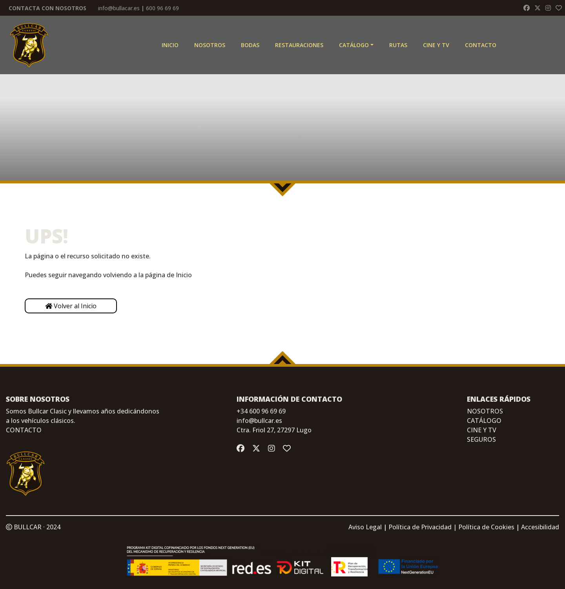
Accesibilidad (540, 527)
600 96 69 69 (162, 8)
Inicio (170, 45)
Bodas (250, 45)
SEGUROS (481, 439)
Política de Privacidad (420, 527)
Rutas (398, 45)
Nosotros (209, 45)
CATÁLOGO (484, 420)
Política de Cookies (486, 527)
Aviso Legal (365, 527)
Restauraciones (299, 45)
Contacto (480, 45)
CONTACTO (24, 430)
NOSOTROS (485, 411)
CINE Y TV (436, 45)
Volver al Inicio (71, 306)
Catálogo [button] (354, 45)
